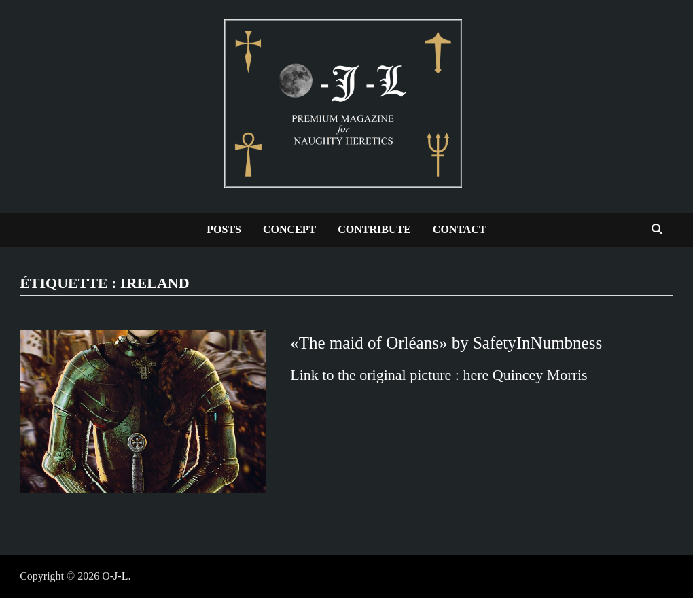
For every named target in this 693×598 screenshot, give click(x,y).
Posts (224, 229)
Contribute (374, 229)
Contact (459, 229)
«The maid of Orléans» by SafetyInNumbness (446, 343)
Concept (289, 229)
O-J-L (115, 576)
